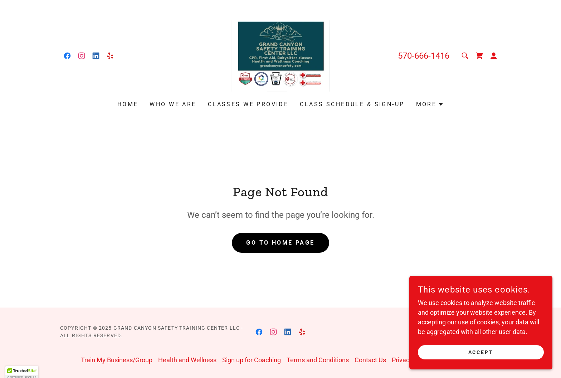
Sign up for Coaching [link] (251, 360)
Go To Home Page (280, 242)
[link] (67, 56)
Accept (481, 352)
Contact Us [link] (370, 360)
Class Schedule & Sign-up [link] (352, 104)
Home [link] (127, 104)
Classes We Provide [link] (248, 104)
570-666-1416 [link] (423, 56)
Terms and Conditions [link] (318, 360)
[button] (494, 56)
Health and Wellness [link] (187, 360)
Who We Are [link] (173, 104)
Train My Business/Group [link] (116, 360)
